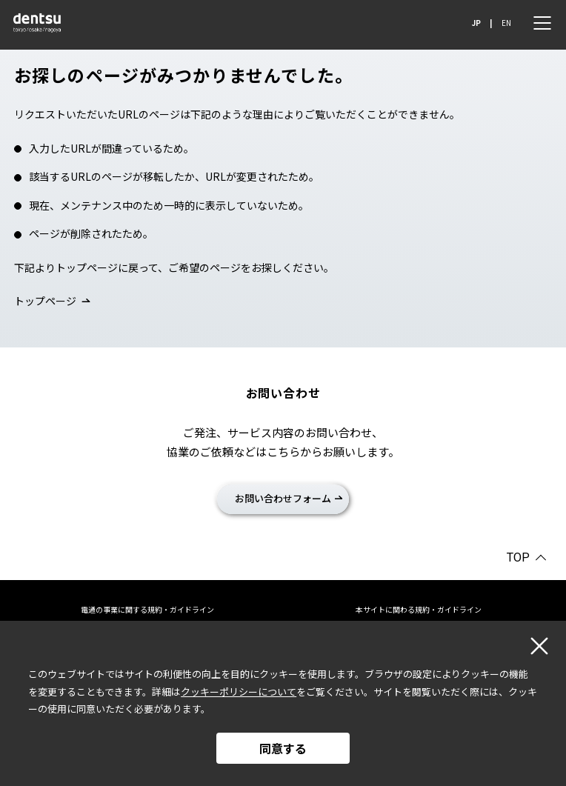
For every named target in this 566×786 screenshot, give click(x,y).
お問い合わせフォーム (283, 498)
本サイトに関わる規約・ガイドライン (419, 609)
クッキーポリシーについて (238, 692)
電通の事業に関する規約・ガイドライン (147, 609)
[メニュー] (542, 23)
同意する (283, 748)
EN (506, 22)
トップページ (45, 300)
